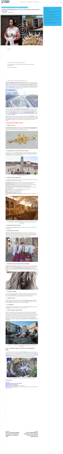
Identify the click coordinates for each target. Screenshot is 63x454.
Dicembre (16, 7)
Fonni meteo (7, 382)
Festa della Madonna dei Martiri (29, 112)
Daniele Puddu (4, 12)
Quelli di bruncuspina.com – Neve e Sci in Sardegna (14, 383)
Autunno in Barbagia (15, 80)
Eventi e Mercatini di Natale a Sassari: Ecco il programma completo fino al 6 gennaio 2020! (13, 434)
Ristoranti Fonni (8, 386)
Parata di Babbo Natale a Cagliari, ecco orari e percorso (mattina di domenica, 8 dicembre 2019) (30, 434)
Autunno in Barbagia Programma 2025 (8, 7)
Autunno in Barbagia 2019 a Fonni (11, 82)
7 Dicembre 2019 (10, 12)
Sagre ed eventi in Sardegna (23, 7)
